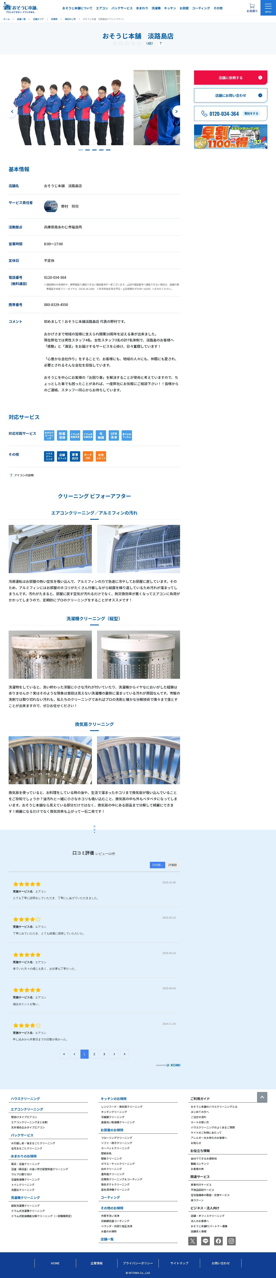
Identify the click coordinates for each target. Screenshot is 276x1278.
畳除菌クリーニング (112, 1174)
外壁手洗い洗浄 (110, 1215)
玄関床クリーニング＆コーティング (121, 1179)
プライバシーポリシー (138, 1263)
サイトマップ (179, 1263)
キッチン (170, 8)
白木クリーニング (111, 1169)
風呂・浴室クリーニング (25, 1164)
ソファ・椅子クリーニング (116, 1143)
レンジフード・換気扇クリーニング (122, 1106)
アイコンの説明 (24, 475)
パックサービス (122, 8)
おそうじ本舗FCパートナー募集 (209, 1226)
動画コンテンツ (200, 1163)
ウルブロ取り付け (21, 1174)
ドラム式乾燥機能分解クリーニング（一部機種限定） (42, 1216)
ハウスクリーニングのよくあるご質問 (213, 1127)
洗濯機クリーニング (25, 1197)
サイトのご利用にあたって (206, 1132)
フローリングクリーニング (116, 1137)
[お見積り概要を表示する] (252, 8)
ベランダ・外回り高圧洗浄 (116, 1226)
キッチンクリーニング (114, 1112)
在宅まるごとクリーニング (26, 1148)
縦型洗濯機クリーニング (25, 1205)
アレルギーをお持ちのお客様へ (209, 1137)
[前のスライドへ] (12, 111)
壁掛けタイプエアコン (24, 1117)
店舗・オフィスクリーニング (207, 1215)
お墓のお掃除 (109, 1231)
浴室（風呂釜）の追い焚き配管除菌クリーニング (39, 1169)
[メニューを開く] (268, 8)
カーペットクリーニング (115, 1148)
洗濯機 (156, 8)
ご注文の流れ (198, 1117)
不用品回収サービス (202, 1190)
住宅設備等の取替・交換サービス (210, 1195)
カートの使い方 (200, 1122)
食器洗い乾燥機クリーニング (118, 1122)
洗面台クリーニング (22, 1190)
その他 (218, 8)
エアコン (102, 8)
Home (55, 1263)
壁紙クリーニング (111, 1158)
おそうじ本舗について (77, 8)
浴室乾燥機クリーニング (25, 1179)
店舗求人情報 (198, 1231)
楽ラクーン (197, 1200)
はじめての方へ (200, 1112)
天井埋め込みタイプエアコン (28, 1127)
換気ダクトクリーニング (115, 1184)
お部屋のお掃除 (112, 1130)
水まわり (142, 8)
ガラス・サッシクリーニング (118, 1163)
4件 (149, 43)
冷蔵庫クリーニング (112, 1117)
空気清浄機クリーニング (115, 1189)
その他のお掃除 (112, 1208)
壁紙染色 (106, 1153)
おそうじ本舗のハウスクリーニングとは (214, 1106)
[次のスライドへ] (176, 111)
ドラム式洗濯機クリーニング (28, 1211)
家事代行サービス (201, 1184)
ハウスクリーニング (25, 1098)
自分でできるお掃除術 (204, 1158)
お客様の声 (197, 1169)
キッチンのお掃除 (114, 1098)
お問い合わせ (221, 1263)
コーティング (201, 8)
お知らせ (196, 1143)
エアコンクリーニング (27, 1109)
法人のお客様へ (200, 1221)
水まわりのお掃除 (24, 1156)
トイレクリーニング (22, 1184)
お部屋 (184, 8)
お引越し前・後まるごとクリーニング (33, 1143)
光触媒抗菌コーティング (115, 1221)
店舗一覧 (107, 1239)
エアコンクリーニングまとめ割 (29, 1122)
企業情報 (97, 1263)
